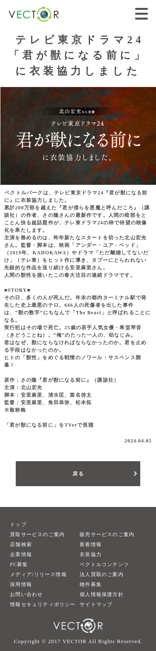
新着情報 (91, 544)
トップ (18, 524)
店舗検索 (21, 544)
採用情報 (21, 584)
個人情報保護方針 (102, 594)
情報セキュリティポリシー (43, 604)
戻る (78, 474)
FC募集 (19, 564)
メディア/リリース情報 (38, 574)
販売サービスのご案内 (107, 534)
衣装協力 (91, 554)
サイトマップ (96, 604)
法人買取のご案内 (102, 574)
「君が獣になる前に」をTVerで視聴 (49, 425)
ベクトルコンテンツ (104, 564)
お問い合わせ (26, 594)
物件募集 (91, 584)
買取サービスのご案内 (37, 534)
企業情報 (21, 554)
